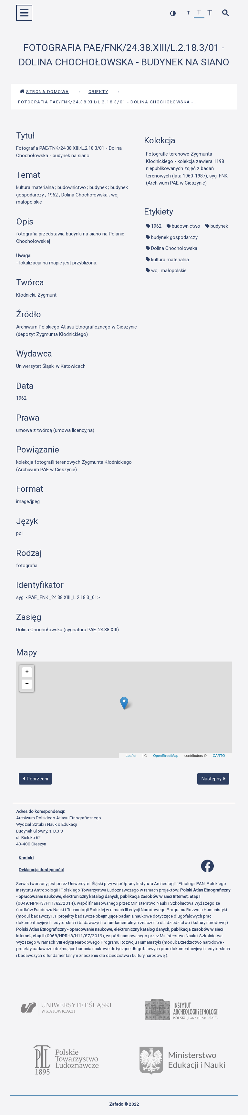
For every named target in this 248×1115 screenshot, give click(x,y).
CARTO (219, 756)
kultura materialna (170, 259)
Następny (213, 779)
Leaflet (131, 756)
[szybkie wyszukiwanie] (225, 13)
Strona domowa (44, 91)
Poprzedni (35, 779)
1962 (156, 226)
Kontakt (26, 857)
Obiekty (98, 91)
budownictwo (186, 226)
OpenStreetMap (165, 756)
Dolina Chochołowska (174, 248)
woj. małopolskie (169, 270)
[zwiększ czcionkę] (209, 13)
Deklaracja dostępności (41, 869)
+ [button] (27, 671)
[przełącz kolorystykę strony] (173, 13)
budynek (219, 226)
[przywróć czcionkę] (199, 13)
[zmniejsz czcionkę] (188, 13)
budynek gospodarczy (174, 237)
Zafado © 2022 (124, 1104)
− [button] (27, 684)
